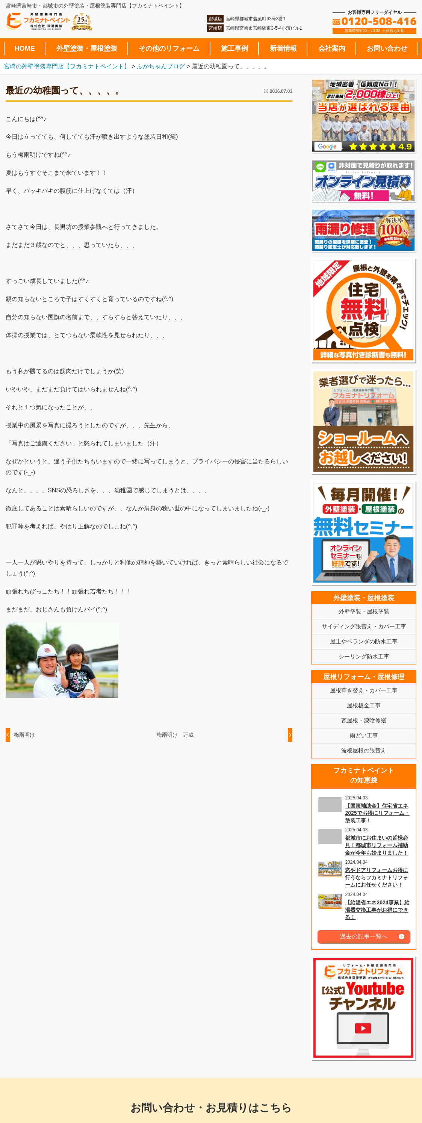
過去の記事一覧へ (364, 936)
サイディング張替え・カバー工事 (364, 626)
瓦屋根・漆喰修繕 (363, 720)
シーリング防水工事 (364, 656)
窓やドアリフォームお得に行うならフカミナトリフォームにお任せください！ (376, 877)
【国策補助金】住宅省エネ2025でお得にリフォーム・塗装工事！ (377, 813)
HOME (25, 48)
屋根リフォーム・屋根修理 (363, 677)
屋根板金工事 (364, 705)
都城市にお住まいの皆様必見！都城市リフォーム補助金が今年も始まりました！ (376, 845)
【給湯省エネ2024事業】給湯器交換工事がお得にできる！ (377, 909)
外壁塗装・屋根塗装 (86, 48)
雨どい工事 (364, 735)
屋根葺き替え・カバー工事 (364, 690)
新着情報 (283, 48)
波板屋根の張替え (363, 750)
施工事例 (234, 48)
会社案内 (331, 48)
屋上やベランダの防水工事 (364, 641)
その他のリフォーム (169, 48)
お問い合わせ (387, 48)
